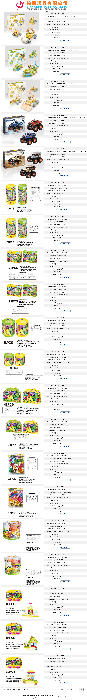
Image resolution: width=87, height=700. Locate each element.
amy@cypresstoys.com (62, 696)
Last (71, 689)
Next (68, 689)
